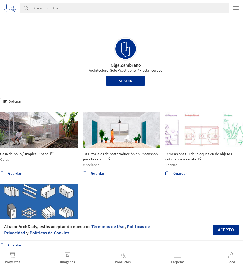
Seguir (125, 80)
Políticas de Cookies (49, 233)
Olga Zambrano (126, 65)
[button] (12, 101)
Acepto (226, 230)
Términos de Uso (108, 226)
